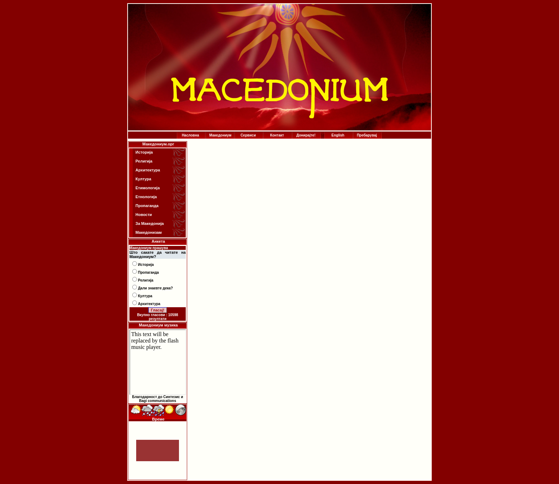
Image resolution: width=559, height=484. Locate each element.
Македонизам (148, 232)
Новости (143, 214)
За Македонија (149, 223)
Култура (143, 179)
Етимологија (147, 188)
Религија (143, 161)
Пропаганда (147, 206)
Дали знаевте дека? (155, 288)
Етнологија (146, 197)
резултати (157, 319)
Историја (144, 152)
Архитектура (147, 170)
